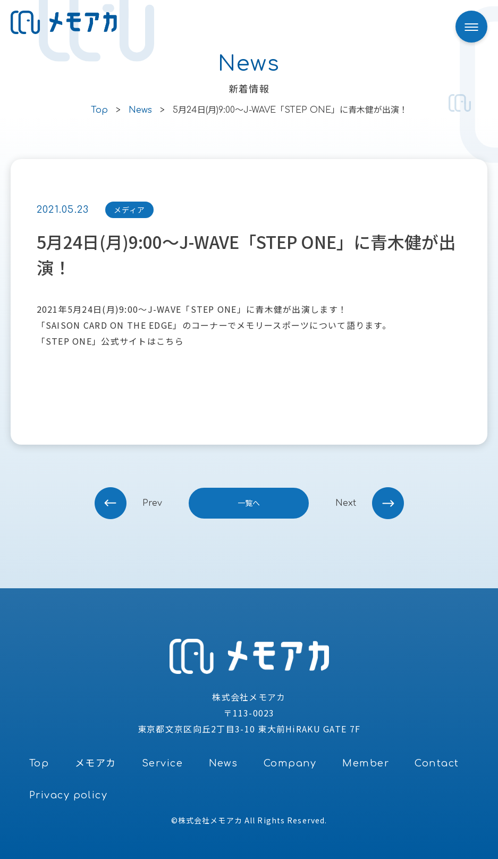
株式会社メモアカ (210, 820)
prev (152, 503)
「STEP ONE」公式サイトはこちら (110, 341)
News (223, 763)
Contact (437, 763)
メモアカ (95, 763)
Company (290, 763)
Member (365, 763)
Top (39, 763)
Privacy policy (68, 795)
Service (162, 763)
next (345, 503)
